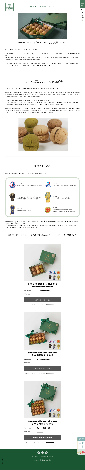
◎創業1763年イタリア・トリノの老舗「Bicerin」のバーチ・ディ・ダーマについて (42, 235)
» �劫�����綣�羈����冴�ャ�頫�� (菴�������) (39, 304)
